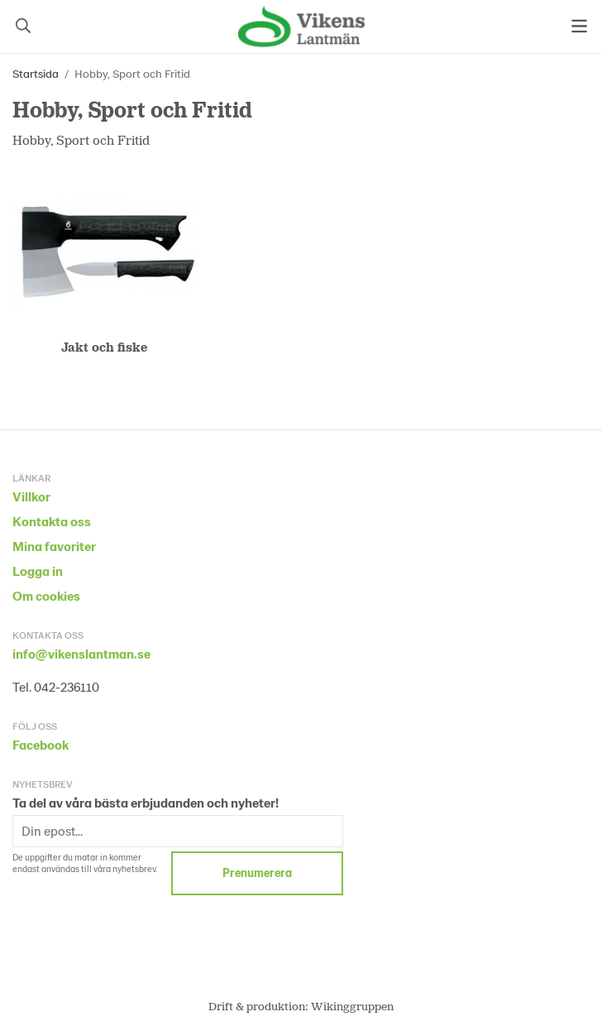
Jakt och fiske (104, 346)
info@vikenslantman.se (81, 653)
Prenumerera (257, 872)
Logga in (37, 570)
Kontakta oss (51, 521)
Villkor (31, 496)
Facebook (40, 744)
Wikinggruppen (352, 1006)
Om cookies (46, 595)
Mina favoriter (54, 546)
